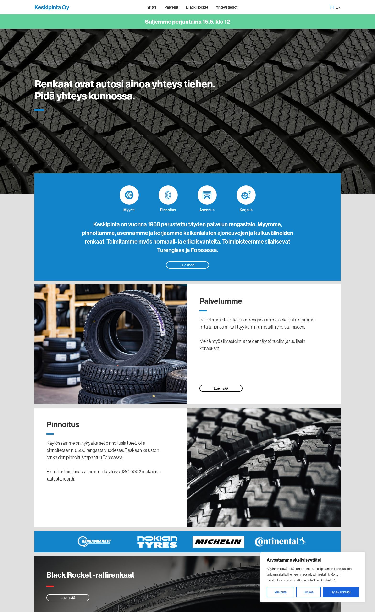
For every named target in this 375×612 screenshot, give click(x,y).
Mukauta (280, 592)
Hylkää (309, 592)
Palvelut (171, 7)
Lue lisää (187, 265)
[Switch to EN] (338, 7)
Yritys (152, 7)
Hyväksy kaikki (341, 592)
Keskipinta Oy (51, 7)
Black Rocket (197, 7)
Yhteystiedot (226, 7)
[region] (312, 577)
